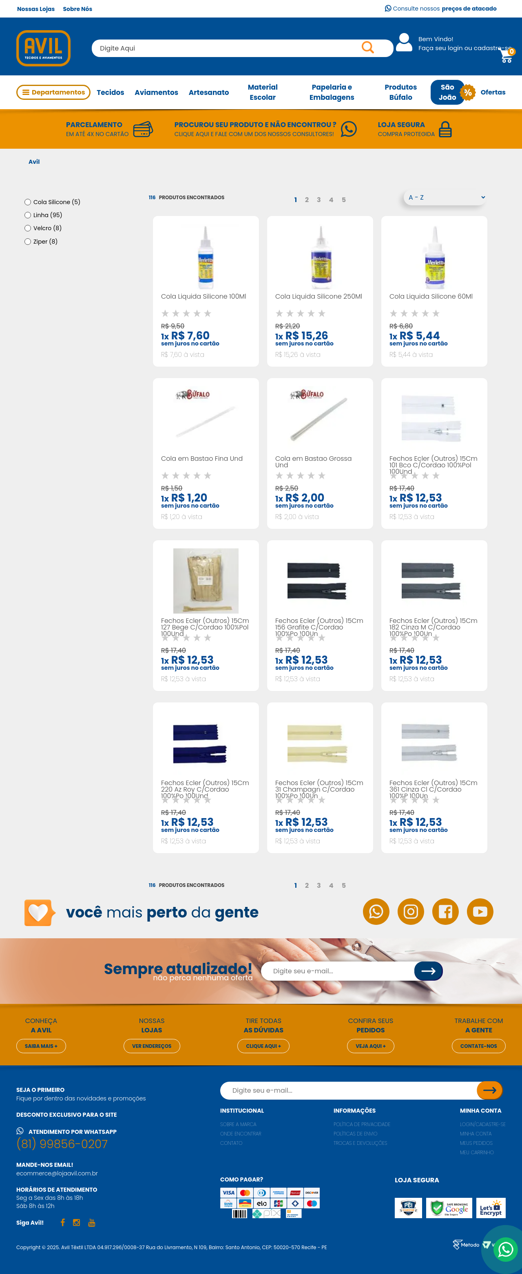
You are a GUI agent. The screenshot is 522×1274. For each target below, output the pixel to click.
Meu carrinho (477, 1152)
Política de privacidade (362, 1124)
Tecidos (110, 92)
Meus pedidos (476, 1143)
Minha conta (481, 1111)
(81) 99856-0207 (62, 1144)
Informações (355, 1111)
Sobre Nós (77, 9)
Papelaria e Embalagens (332, 92)
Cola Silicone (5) (56, 202)
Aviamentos (156, 92)
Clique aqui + (263, 1046)
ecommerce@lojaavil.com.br (57, 1173)
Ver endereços (152, 1046)
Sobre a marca (238, 1124)
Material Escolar (263, 92)
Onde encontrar (240, 1133)
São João (447, 92)
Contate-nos (478, 1046)
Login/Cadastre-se (483, 1124)
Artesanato (209, 92)
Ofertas (485, 92)
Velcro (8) (47, 228)
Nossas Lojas (36, 9)
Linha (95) (47, 215)
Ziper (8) (45, 242)
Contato (231, 1143)
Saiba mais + (41, 1046)
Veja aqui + (371, 1046)
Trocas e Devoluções (360, 1143)
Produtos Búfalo (401, 92)
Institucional (242, 1111)
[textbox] (243, 48)
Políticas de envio (356, 1133)
